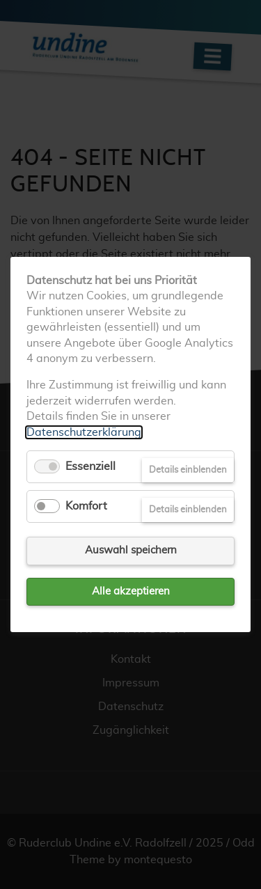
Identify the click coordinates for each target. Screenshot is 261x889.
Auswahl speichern (131, 550)
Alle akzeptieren (131, 591)
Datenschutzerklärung (83, 431)
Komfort (86, 506)
